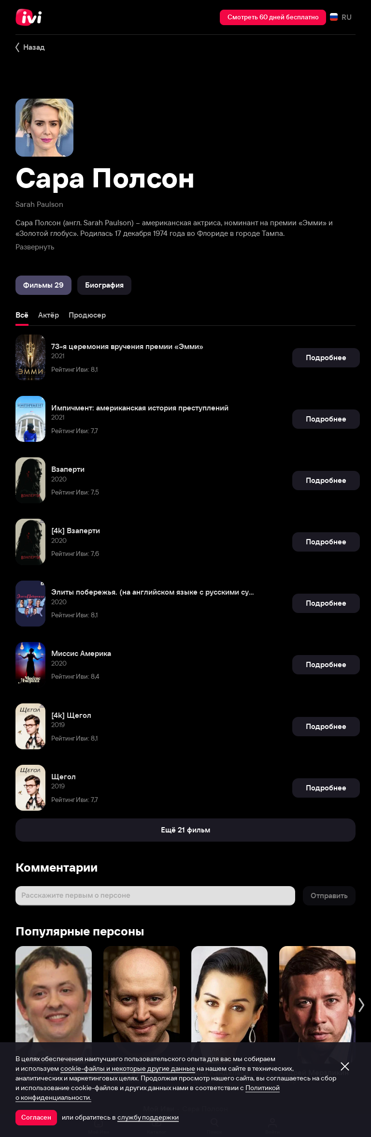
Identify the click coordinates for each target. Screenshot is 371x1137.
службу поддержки (148, 1117)
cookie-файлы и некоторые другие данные (127, 1068)
